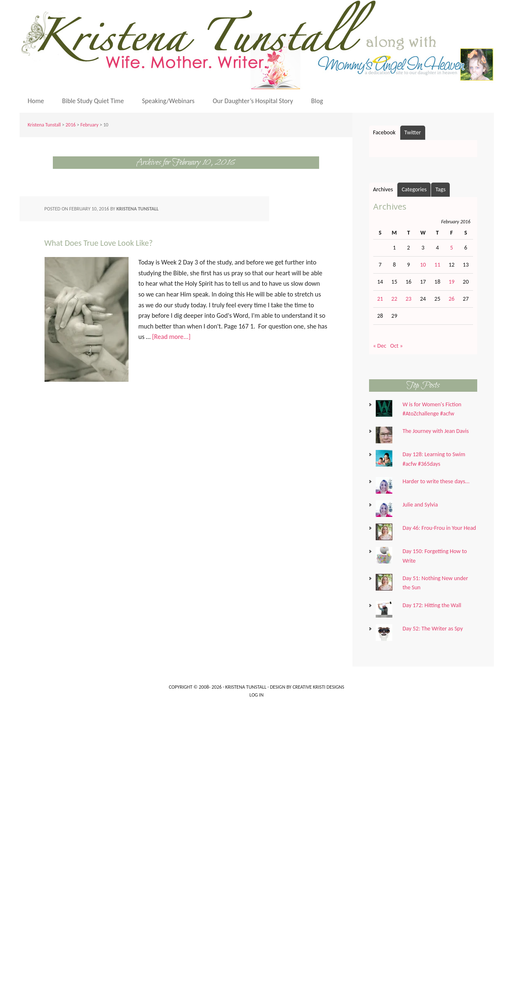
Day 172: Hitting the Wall (431, 605)
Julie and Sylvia (420, 504)
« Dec (380, 345)
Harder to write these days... (435, 481)
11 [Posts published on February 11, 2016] (437, 264)
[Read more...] (171, 337)
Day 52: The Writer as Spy (432, 628)
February (89, 125)
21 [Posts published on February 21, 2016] (380, 298)
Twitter (412, 132)
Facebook (384, 132)
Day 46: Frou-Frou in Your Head (439, 527)
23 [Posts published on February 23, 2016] (408, 298)
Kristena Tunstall (259, 44)
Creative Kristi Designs (318, 687)
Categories (413, 189)
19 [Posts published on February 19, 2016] (451, 281)
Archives (383, 189)
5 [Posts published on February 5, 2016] (451, 247)
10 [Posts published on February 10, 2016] (423, 264)
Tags (440, 189)
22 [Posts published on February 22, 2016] (394, 298)
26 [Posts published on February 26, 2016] (451, 298)
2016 (70, 125)
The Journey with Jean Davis (435, 431)
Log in (257, 695)
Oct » (396, 345)
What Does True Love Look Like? (99, 243)
